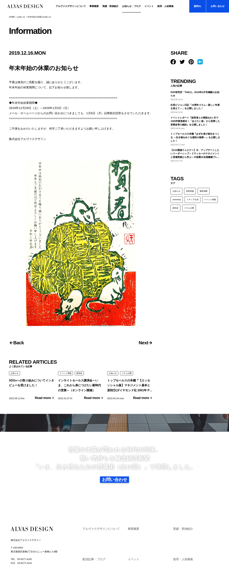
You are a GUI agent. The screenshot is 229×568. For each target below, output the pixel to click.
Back (20, 278)
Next (142, 278)
